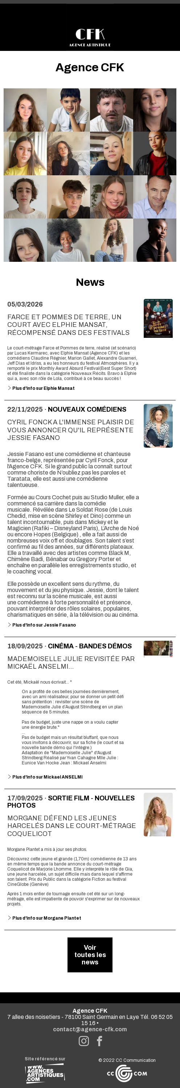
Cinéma (61, 646)
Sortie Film (68, 798)
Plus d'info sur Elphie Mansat (41, 388)
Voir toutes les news (90, 955)
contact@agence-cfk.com (90, 1029)
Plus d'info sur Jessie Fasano (41, 625)
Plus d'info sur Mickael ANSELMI (45, 777)
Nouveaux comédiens (87, 409)
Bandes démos (105, 646)
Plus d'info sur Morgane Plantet (44, 918)
